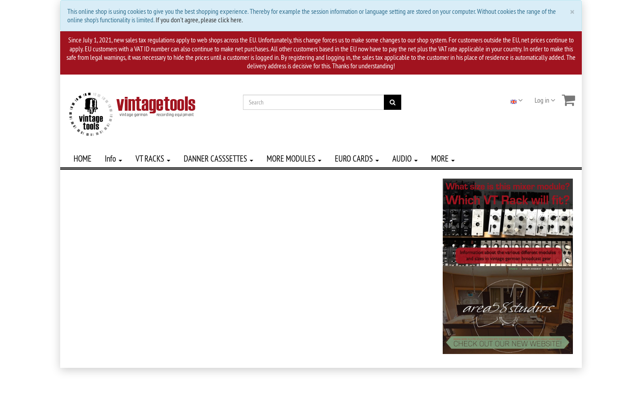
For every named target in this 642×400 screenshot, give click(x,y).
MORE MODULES (294, 158)
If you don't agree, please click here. (199, 19)
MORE (443, 158)
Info (113, 158)
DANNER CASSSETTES (218, 158)
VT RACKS (153, 158)
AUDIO (405, 158)
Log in (545, 100)
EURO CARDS (357, 158)
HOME (82, 158)
